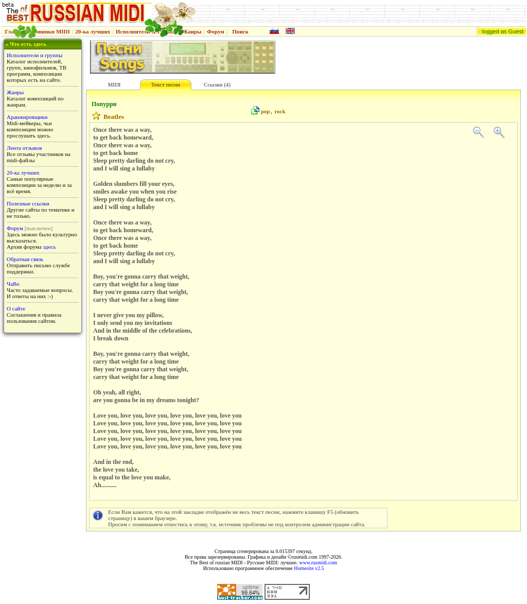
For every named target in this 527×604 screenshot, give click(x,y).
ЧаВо (13, 284)
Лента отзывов (24, 148)
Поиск (240, 31)
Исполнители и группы (34, 55)
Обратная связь (25, 259)
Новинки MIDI (50, 31)
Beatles (113, 116)
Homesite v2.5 (309, 568)
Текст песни (165, 84)
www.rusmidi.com (318, 562)
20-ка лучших (92, 31)
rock (279, 111)
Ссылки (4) (217, 84)
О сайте (16, 308)
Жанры (191, 31)
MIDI (114, 84)
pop (265, 111)
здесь (49, 247)
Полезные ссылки (28, 203)
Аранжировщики (27, 117)
